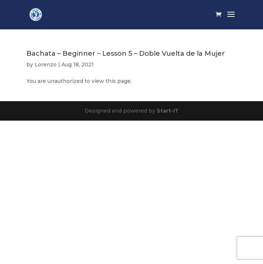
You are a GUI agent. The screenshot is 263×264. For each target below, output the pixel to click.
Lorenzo (46, 64)
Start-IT (168, 110)
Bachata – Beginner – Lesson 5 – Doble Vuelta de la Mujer (125, 54)
